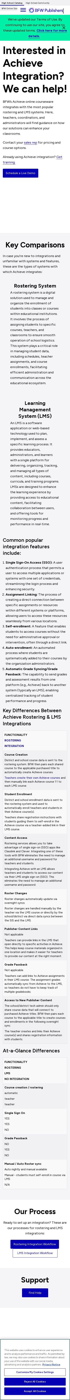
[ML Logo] (49, 10)
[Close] (63, 28)
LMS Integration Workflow (35, 1253)
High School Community (37, 3)
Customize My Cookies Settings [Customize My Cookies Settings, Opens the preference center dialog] (35, 1372)
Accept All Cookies (35, 1391)
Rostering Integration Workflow (34, 1244)
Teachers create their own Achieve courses (32, 777)
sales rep (30, 142)
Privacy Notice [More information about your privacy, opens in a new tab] (51, 1364)
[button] (63, 11)
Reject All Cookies (35, 1381)
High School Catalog (12, 3)
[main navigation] (23, 9)
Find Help (35, 1292)
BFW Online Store (10, 8)
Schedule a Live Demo (20, 173)
